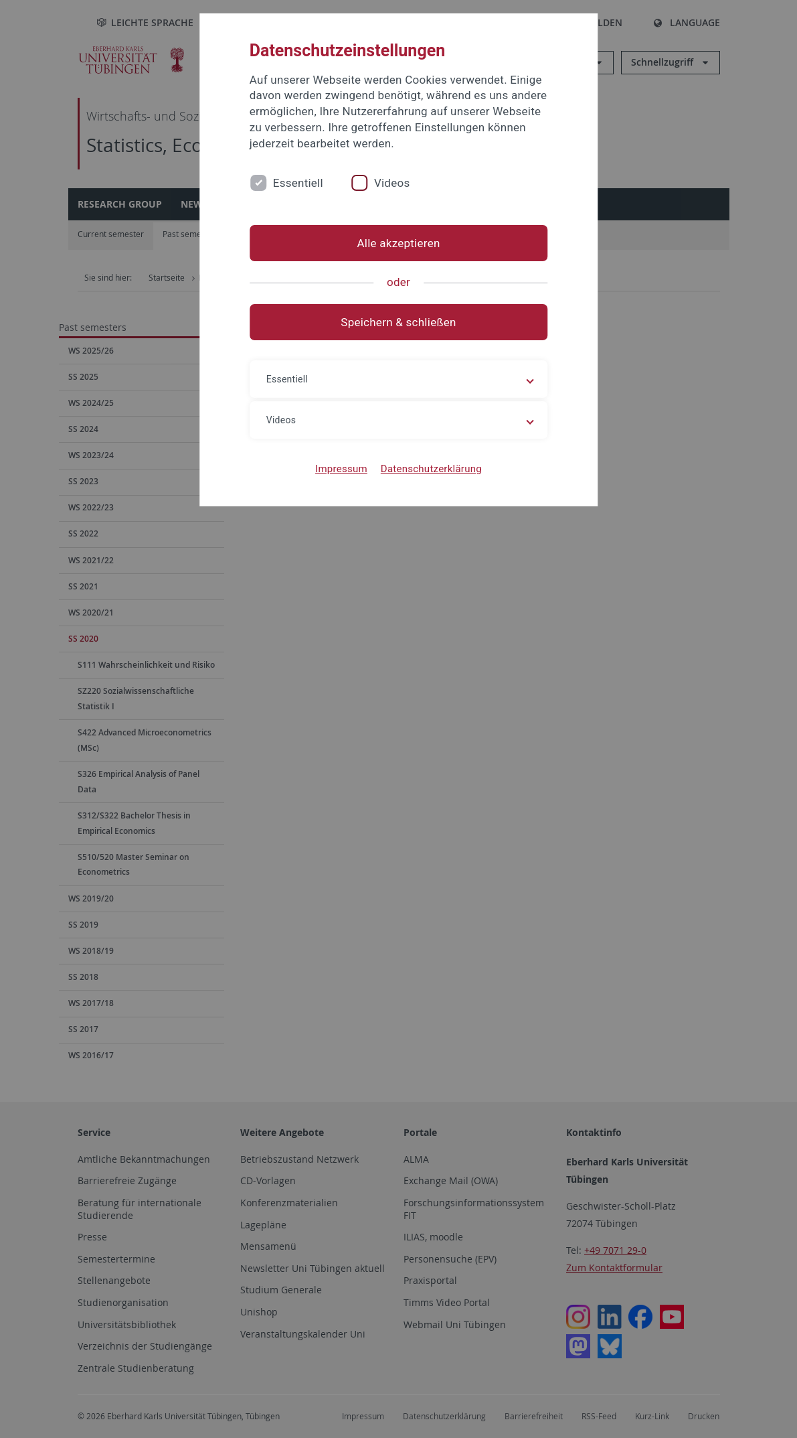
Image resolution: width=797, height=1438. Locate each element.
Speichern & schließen (398, 322)
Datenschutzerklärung (431, 469)
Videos (392, 183)
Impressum (341, 469)
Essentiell (298, 183)
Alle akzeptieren (398, 243)
